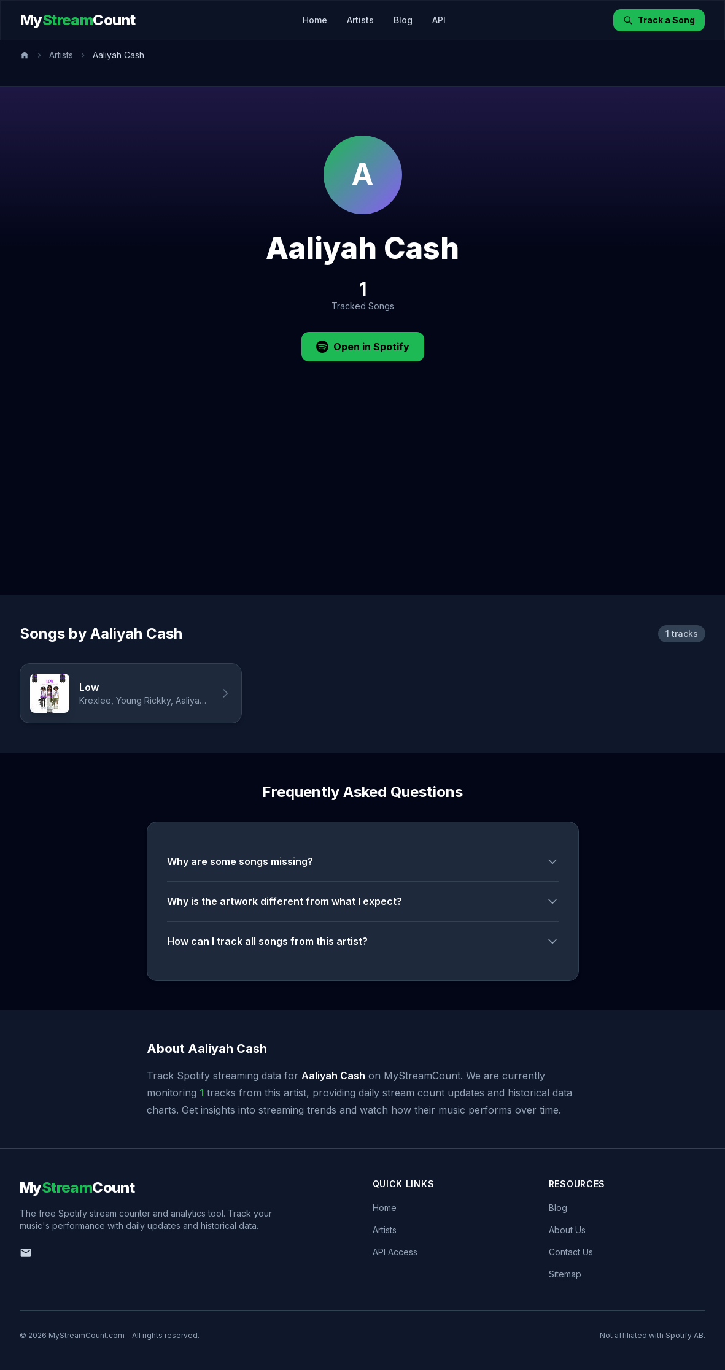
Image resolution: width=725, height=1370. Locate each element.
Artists (360, 20)
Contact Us (571, 1252)
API (439, 20)
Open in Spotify (362, 347)
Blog (403, 20)
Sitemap (565, 1274)
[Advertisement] (362, 502)
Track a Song (659, 20)
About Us (567, 1230)
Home (315, 20)
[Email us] (26, 1253)
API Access (395, 1252)
